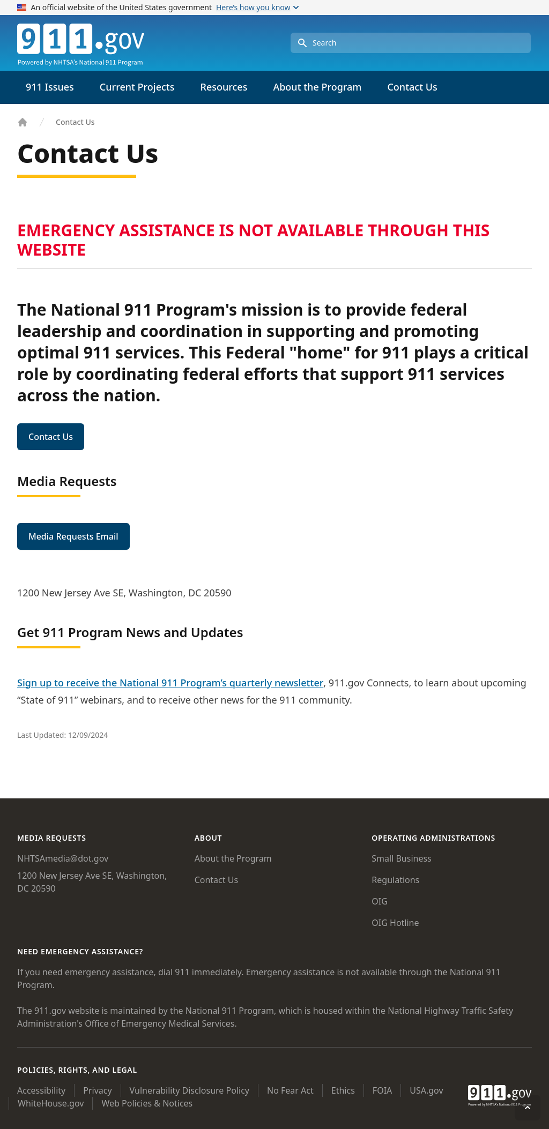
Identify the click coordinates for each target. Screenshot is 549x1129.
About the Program (233, 858)
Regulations (395, 880)
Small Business (401, 858)
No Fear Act (290, 1090)
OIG (380, 901)
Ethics (343, 1090)
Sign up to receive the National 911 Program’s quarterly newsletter (170, 682)
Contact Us (412, 86)
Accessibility (41, 1090)
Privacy (97, 1090)
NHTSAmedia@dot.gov (62, 858)
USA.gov (426, 1090)
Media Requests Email (73, 536)
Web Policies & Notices (146, 1103)
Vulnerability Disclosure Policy (189, 1090)
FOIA (382, 1090)
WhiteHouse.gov (51, 1103)
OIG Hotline (395, 923)
